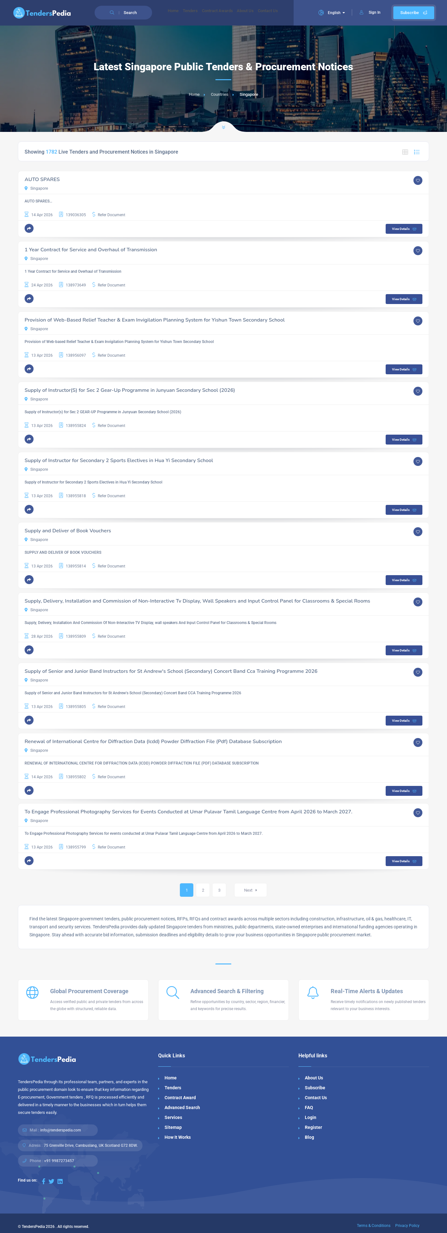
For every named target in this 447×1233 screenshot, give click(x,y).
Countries (219, 94)
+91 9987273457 (59, 1161)
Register (313, 1127)
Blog (309, 1137)
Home (175, 13)
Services (173, 1117)
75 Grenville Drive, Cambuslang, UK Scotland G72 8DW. (91, 1145)
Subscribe (413, 12)
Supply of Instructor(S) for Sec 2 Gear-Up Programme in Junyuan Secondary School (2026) (130, 390)
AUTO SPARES (42, 179)
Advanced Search (182, 1107)
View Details (405, 229)
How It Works (178, 1137)
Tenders (196, 13)
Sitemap (173, 1127)
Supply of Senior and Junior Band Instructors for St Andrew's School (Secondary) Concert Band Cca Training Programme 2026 (171, 671)
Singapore (36, 188)
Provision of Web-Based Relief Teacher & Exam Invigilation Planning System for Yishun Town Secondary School (155, 319)
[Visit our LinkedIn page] (60, 1181)
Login (310, 1117)
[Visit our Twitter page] (51, 1181)
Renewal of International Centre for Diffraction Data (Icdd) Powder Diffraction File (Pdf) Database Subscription (153, 741)
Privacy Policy (407, 1225)
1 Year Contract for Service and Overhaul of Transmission (91, 249)
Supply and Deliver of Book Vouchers (68, 530)
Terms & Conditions (373, 1225)
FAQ (309, 1107)
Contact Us (287, 13)
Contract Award (180, 1097)
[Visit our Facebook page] (43, 1181)
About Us (260, 13)
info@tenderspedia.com (60, 1130)
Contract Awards (228, 13)
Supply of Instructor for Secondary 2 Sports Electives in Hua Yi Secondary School (119, 460)
